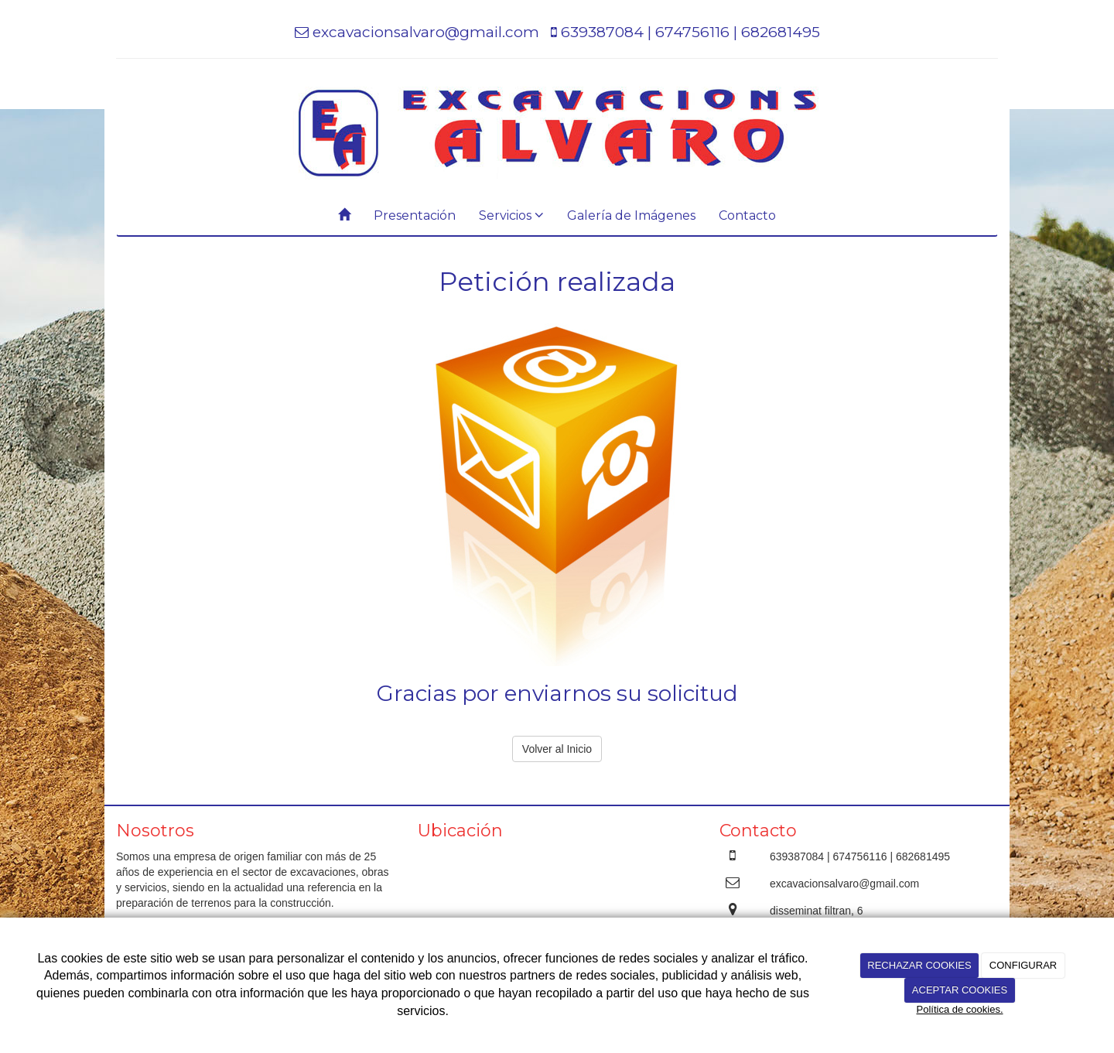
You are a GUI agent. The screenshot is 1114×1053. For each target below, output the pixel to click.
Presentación (415, 215)
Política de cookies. (959, 1009)
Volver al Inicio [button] (557, 749)
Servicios (511, 215)
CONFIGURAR (1023, 965)
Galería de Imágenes (631, 215)
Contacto (747, 215)
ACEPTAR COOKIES (959, 990)
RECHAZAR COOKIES (919, 965)
